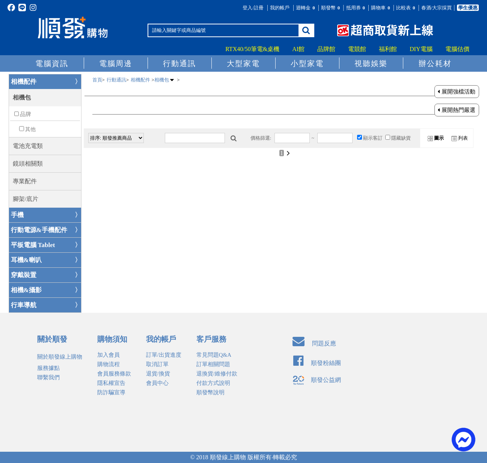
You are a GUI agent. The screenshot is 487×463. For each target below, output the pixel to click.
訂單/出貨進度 (163, 355)
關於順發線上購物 (59, 357)
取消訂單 (157, 364)
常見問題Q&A (213, 355)
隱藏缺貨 (401, 138)
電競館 (357, 49)
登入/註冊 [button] (253, 8)
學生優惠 (468, 8)
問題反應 (314, 343)
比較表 (406, 8)
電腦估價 (457, 49)
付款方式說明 (213, 383)
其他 (30, 129)
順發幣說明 (210, 392)
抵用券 (356, 8)
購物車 (381, 8)
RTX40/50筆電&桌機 (252, 49)
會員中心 (157, 383)
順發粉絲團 (317, 363)
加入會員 (108, 355)
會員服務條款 (114, 374)
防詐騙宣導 (111, 392)
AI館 (298, 49)
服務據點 (48, 368)
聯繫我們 (48, 377)
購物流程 (108, 364)
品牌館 (326, 49)
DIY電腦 (421, 49)
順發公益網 (317, 380)
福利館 (388, 49)
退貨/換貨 (158, 374)
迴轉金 (306, 8)
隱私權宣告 (111, 383)
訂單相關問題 (213, 364)
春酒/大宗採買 (436, 8)
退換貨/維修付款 (216, 374)
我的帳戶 (279, 8)
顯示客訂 (373, 138)
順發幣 (331, 8)
